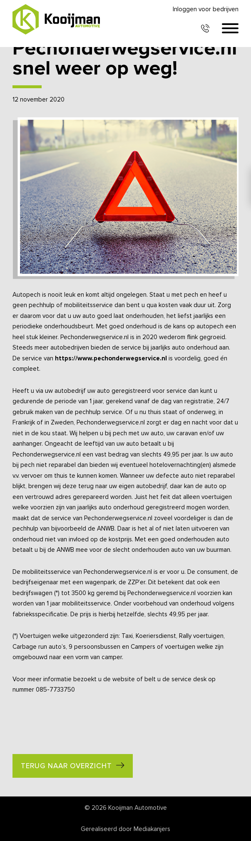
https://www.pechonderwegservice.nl (111, 358)
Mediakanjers (152, 829)
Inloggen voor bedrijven (206, 9)
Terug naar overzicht (66, 766)
